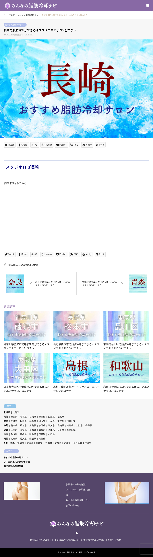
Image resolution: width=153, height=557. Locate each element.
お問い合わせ (72, 505)
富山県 (32, 425)
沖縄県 (88, 443)
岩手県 (23, 416)
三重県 (14, 430)
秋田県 (42, 416)
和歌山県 (71, 430)
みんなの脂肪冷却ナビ (27, 265)
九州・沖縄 (9, 443)
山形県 (51, 416)
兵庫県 (51, 430)
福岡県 (20, 443)
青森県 (14, 416)
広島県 (42, 434)
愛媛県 (32, 438)
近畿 (6, 430)
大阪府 (42, 430)
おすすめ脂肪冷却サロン (15, 25)
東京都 (60, 421)
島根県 (23, 434)
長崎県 (39, 443)
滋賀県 (23, 430)
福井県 (70, 425)
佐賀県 (30, 443)
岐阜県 (23, 425)
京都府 (32, 430)
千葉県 (51, 421)
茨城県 (14, 421)
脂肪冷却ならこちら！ (16, 183)
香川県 (23, 438)
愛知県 (60, 425)
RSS (76, 533)
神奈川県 (71, 421)
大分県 (58, 443)
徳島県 (14, 438)
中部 (6, 425)
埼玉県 (42, 421)
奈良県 (60, 430)
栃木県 (23, 421)
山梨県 (79, 425)
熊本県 (48, 443)
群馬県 (32, 421)
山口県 (51, 434)
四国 (6, 438)
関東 (6, 421)
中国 (6, 434)
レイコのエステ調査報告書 (17, 462)
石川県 (51, 425)
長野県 (88, 425)
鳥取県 (14, 434)
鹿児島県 (77, 443)
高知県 (42, 438)
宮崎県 (67, 443)
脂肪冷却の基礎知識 (13, 466)
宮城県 (32, 416)
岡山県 (32, 434)
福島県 (60, 416)
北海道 (7, 412)
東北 (6, 416)
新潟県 (14, 425)
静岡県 (42, 425)
